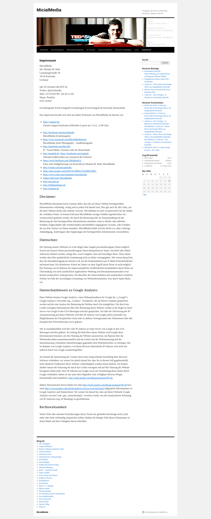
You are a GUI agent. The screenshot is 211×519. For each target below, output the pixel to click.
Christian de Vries (45, 454)
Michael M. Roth (150, 105)
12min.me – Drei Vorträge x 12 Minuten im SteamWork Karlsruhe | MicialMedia (157, 123)
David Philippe (44, 462)
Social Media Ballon (46, 496)
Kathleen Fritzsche (45, 478)
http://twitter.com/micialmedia (57, 167)
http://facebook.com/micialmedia (58, 132)
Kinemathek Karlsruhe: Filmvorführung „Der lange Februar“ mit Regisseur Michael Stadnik (157, 73)
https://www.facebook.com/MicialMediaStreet (65, 139)
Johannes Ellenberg (46, 467)
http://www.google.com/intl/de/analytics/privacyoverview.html (74, 388)
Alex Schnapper (44, 444)
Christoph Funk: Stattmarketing (50, 457)
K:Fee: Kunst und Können (48, 475)
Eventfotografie (57, 50)
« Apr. (144, 195)
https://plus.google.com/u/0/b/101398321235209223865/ (69, 171)
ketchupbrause (44, 481)
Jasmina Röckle (150, 113)
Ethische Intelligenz (123, 50)
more (137, 50)
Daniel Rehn (43, 460)
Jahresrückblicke (105, 50)
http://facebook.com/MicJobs (56, 146)
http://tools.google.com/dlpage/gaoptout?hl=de (91, 378)
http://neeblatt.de (51, 188)
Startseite (44, 50)
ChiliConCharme (45, 452)
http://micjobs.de (51, 181)
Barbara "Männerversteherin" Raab (51, 449)
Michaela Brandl (45, 491)
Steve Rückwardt (45, 499)
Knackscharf (43, 483)
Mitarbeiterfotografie (75, 50)
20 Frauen (90, 50)
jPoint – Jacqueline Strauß (48, 470)
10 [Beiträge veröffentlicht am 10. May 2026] (169, 181)
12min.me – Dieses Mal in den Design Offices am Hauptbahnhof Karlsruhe (157, 108)
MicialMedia (49, 9)
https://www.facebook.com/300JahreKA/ (62, 160)
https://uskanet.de (51, 122)
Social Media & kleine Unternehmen (52, 494)
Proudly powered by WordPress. (156, 512)
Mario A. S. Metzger (46, 486)
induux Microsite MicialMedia (57, 178)
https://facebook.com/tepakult (75, 153)
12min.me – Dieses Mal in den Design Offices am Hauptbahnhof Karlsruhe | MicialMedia (157, 137)
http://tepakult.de (51, 153)
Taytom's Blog (44, 504)
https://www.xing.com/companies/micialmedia (65, 174)
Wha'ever (42, 507)
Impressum (146, 50)
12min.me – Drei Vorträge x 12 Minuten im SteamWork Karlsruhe (157, 142)
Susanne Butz (44, 502)
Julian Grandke (44, 473)
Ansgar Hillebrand (45, 446)
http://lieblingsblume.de (54, 185)
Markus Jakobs (44, 488)
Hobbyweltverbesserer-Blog (49, 465)
